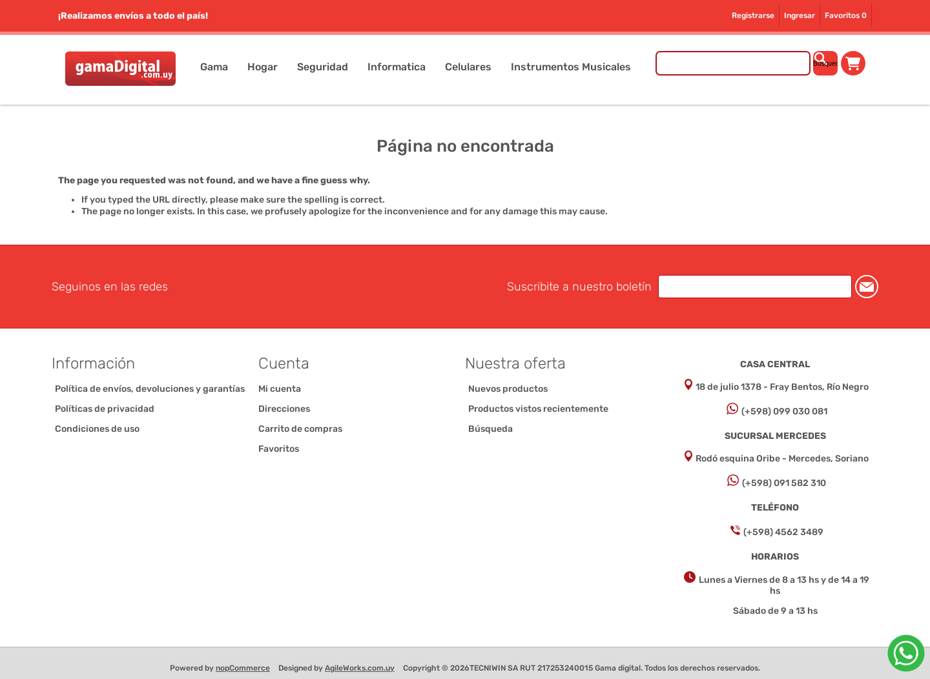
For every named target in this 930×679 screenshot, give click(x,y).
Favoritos (278, 448)
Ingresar (799, 15)
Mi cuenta (279, 388)
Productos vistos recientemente (538, 408)
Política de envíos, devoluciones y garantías (150, 388)
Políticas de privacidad (104, 408)
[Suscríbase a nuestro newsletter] (755, 286)
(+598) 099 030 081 (784, 411)
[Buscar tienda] (733, 63)
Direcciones (284, 408)
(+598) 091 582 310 (784, 483)
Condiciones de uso (97, 428)
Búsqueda (490, 428)
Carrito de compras (853, 63)
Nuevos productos (508, 388)
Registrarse (753, 15)
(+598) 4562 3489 (783, 532)
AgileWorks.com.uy (360, 668)
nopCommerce (243, 668)
